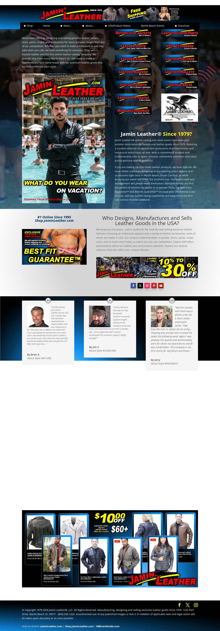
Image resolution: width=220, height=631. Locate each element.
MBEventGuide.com (107, 626)
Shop (30, 25)
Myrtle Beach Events (152, 25)
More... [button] (68, 25)
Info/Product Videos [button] (119, 25)
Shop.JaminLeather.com (79, 626)
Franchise (183, 25)
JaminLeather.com (51, 626)
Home (46, 25)
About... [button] (89, 25)
